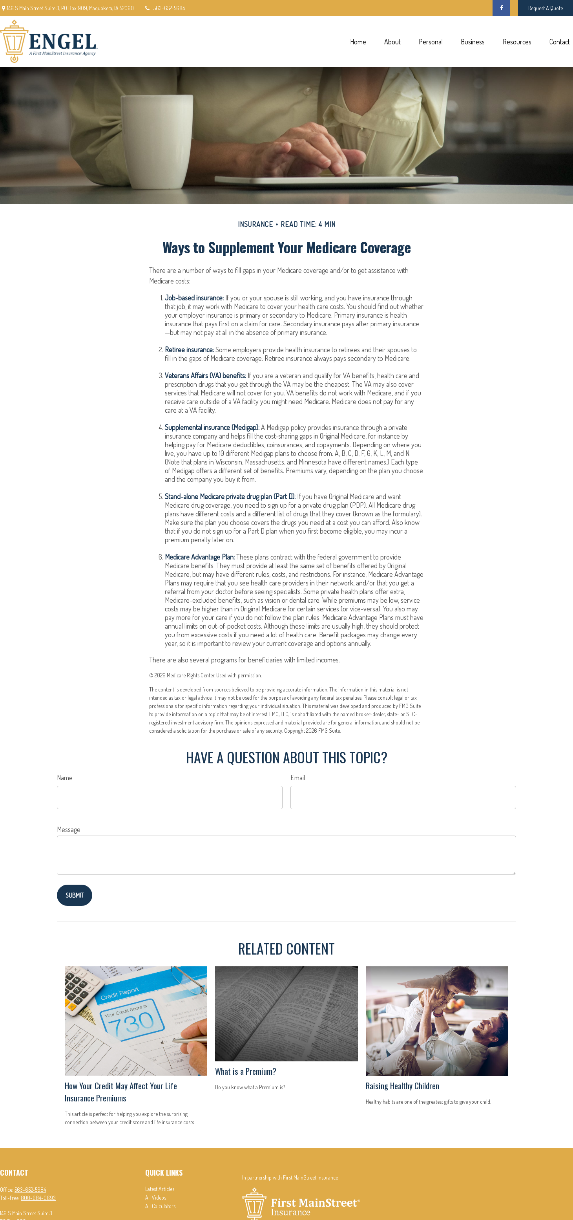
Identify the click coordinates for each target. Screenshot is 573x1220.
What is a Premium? (245, 1071)
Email (297, 777)
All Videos (155, 1197)
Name (65, 777)
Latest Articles (159, 1188)
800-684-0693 (38, 1197)
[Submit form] (74, 895)
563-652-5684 (164, 8)
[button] (358, 41)
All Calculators (160, 1206)
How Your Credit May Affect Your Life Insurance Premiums (121, 1091)
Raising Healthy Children (402, 1085)
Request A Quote (545, 8)
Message (68, 829)
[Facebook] (501, 8)
